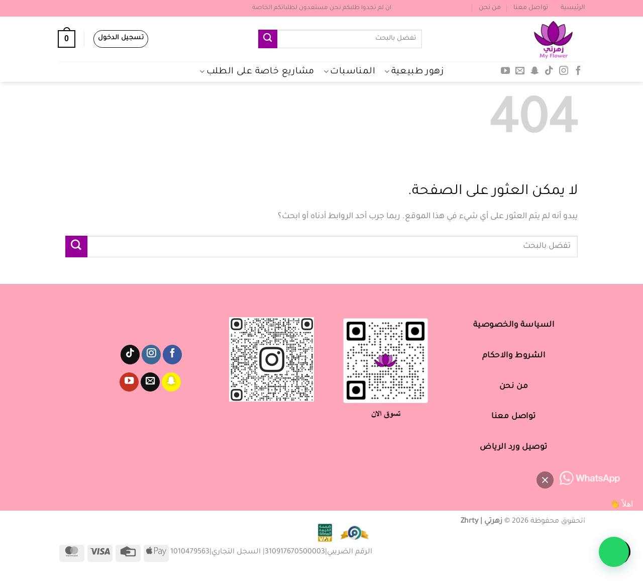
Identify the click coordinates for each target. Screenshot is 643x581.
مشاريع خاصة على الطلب (256, 72)
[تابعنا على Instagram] (563, 71)
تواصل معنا (530, 8)
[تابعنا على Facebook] (577, 71)
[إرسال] (267, 39)
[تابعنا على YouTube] (505, 71)
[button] (614, 552)
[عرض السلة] (66, 39)
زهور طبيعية (414, 72)
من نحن (490, 8)
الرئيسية (573, 8)
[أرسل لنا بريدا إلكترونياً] (519, 71)
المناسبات (349, 72)
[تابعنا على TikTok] (549, 71)
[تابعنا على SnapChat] (534, 71)
